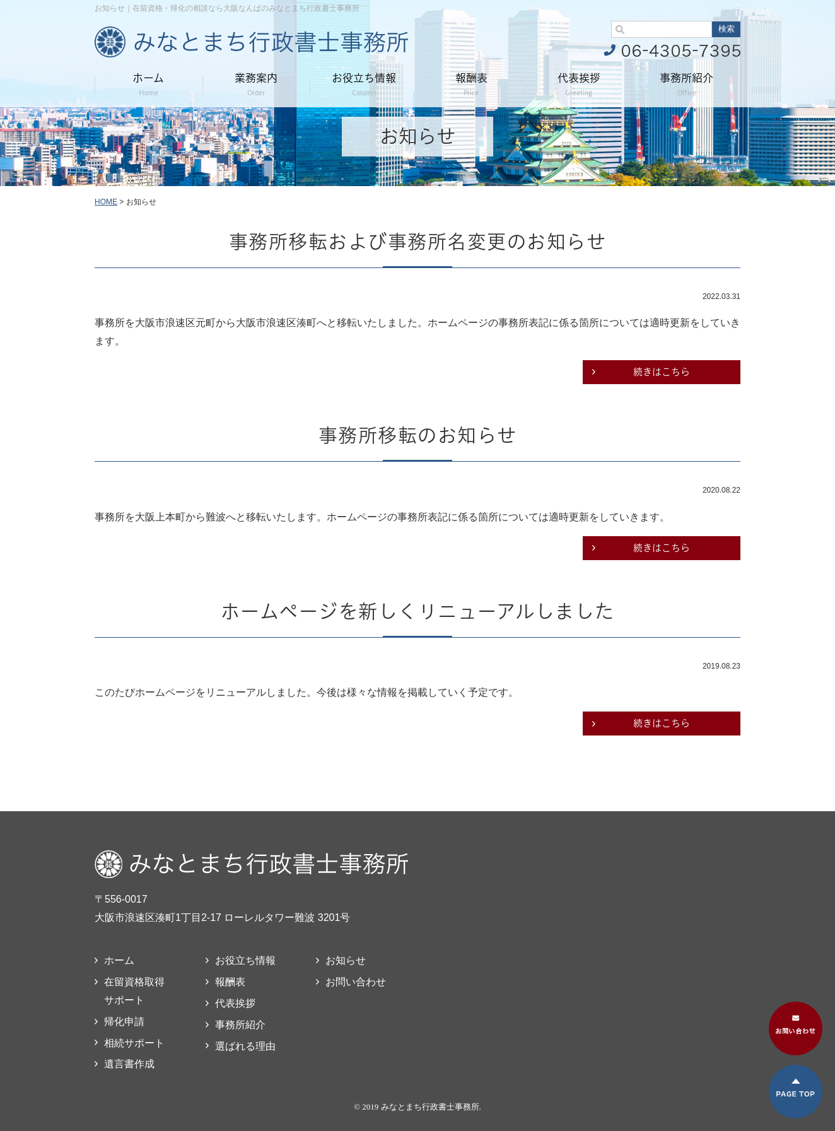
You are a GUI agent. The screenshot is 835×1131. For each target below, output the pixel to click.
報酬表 (471, 84)
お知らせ (345, 960)
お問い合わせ (355, 981)
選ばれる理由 (245, 1046)
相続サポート (134, 1043)
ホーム (148, 84)
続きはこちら (661, 372)
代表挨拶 (579, 84)
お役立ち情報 (364, 84)
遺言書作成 (129, 1063)
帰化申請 (124, 1021)
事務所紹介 (686, 84)
